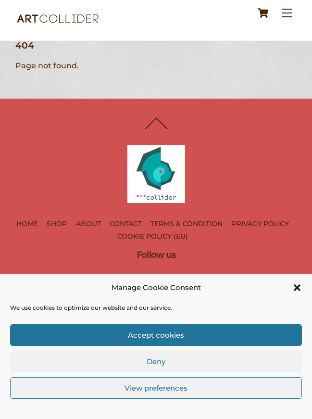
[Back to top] (156, 128)
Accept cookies (156, 335)
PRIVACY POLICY (260, 223)
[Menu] (287, 13)
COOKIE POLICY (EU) (152, 236)
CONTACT (126, 223)
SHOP (57, 223)
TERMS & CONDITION (186, 223)
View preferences (156, 388)
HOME (27, 223)
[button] (297, 287)
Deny (156, 361)
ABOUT (88, 223)
